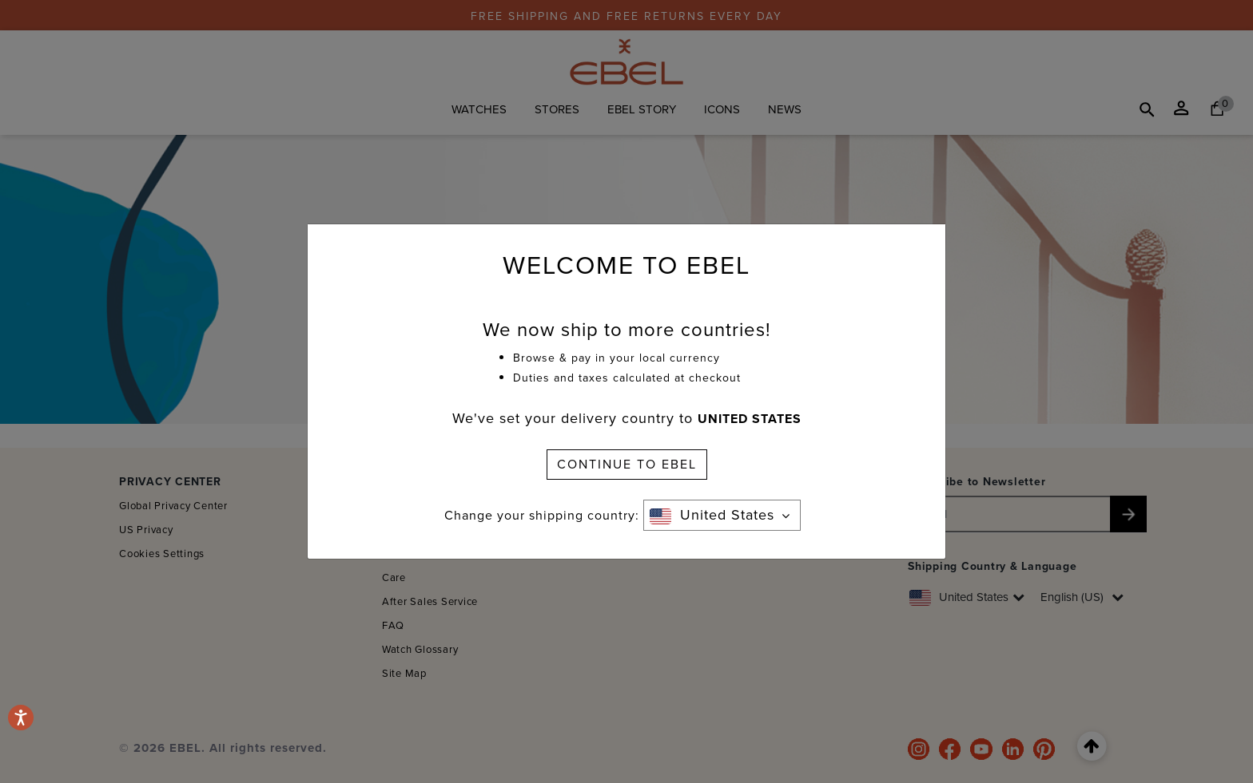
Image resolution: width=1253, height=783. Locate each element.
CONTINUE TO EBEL (627, 464)
